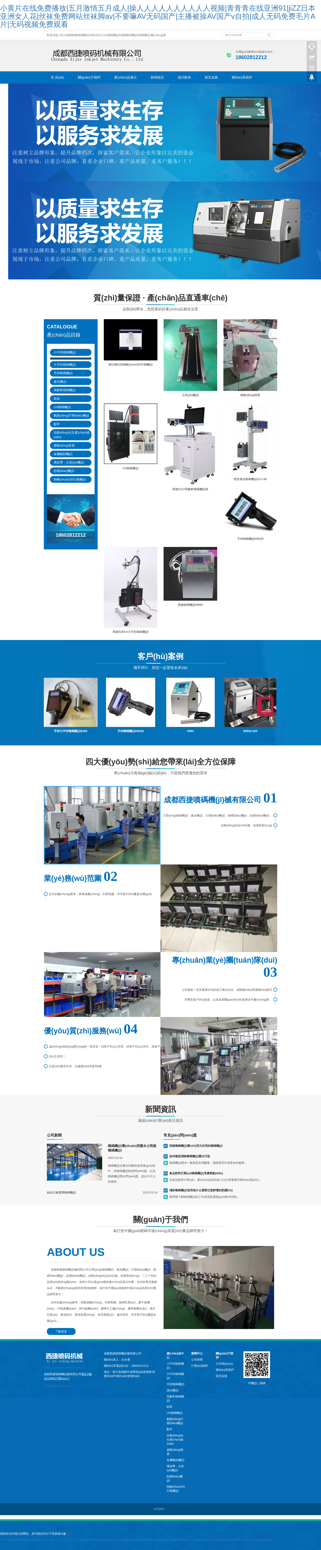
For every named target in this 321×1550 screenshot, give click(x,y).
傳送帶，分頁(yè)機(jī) (69, 462)
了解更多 (61, 1331)
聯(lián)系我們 (242, 77)
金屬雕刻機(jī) (63, 454)
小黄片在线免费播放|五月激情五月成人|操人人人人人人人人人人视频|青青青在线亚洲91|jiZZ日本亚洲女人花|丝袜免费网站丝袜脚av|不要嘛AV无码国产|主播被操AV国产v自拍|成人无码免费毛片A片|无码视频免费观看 (157, 16)
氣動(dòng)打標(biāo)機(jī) (71, 415)
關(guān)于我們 (89, 77)
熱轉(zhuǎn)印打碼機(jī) (70, 479)
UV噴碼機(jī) (62, 407)
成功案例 (184, 77)
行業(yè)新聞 (199, 1365)
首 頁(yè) (57, 77)
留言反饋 (211, 77)
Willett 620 (250, 731)
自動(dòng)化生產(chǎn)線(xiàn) (72, 434)
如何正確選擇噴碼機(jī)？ (61, 1192)
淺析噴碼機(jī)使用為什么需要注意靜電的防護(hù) (201, 1190)
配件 (57, 424)
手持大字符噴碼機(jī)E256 (70, 731)
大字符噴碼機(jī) (65, 364)
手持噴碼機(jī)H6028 (131, 731)
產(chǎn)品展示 (125, 77)
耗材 (57, 398)
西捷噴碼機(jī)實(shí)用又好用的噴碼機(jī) (196, 1145)
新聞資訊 (157, 77)
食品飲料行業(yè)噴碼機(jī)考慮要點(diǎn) (196, 1173)
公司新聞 (197, 1359)
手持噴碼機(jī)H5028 (250, 538)
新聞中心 (197, 1353)
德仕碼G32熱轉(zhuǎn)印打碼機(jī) (131, 364)
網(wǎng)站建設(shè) (57, 1385)
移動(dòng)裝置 (64, 445)
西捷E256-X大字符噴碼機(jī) (130, 631)
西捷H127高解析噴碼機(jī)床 (190, 489)
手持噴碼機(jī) (63, 373)
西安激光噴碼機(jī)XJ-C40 (250, 479)
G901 (190, 731)
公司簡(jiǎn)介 (225, 1363)
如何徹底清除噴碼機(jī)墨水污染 (189, 1156)
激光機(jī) (60, 381)
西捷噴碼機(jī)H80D (190, 604)
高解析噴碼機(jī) (65, 390)
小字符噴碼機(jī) (65, 352)
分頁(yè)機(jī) (190, 395)
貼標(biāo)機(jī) (64, 471)
